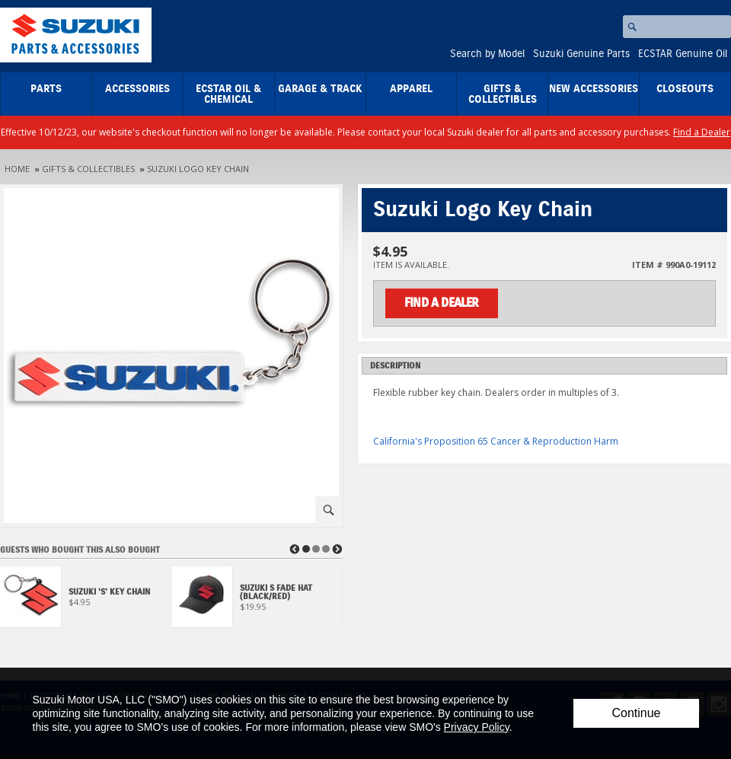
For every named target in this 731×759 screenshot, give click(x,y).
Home (17, 168)
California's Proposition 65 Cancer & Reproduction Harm (495, 441)
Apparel (411, 89)
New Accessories (593, 89)
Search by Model (487, 54)
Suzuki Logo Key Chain (198, 168)
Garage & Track (320, 89)
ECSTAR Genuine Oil (682, 54)
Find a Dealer (701, 132)
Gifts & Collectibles (502, 94)
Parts (46, 89)
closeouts (684, 89)
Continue (635, 712)
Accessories (137, 89)
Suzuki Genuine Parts (581, 54)
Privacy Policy (476, 727)
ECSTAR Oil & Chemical (228, 94)
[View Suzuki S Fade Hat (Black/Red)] (257, 601)
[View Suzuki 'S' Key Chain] (85, 601)
